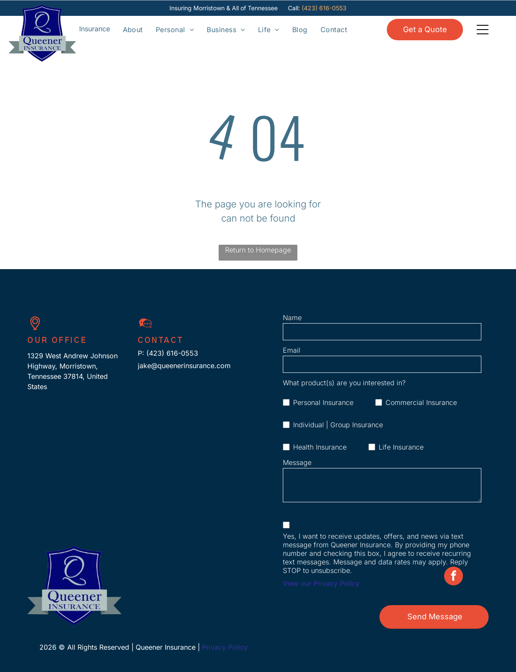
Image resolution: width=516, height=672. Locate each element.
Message (297, 462)
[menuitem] (132, 29)
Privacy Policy (225, 647)
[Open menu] (94, 29)
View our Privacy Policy (321, 583)
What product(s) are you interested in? (344, 382)
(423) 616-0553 (324, 8)
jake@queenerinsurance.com (184, 365)
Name (292, 317)
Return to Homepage (258, 250)
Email (291, 350)
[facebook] (453, 661)
